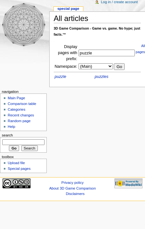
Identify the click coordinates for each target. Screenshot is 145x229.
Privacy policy (72, 182)
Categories (16, 109)
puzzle (60, 76)
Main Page (16, 98)
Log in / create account (119, 2)
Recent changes (21, 115)
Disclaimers (75, 194)
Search (7, 135)
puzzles (101, 76)
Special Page (68, 8)
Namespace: (66, 66)
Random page (19, 121)
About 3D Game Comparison (72, 188)
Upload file (16, 163)
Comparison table (22, 104)
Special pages (19, 168)
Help (11, 126)
